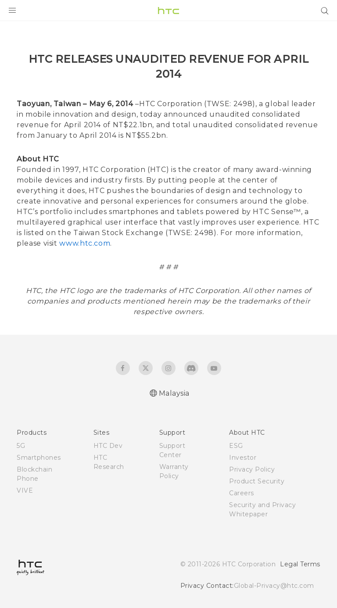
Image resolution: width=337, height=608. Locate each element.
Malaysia (174, 393)
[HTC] (168, 10)
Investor (242, 457)
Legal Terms (300, 564)
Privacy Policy (252, 469)
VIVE (25, 490)
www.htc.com (84, 243)
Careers (241, 493)
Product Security (256, 481)
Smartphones (39, 457)
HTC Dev (108, 446)
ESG (236, 446)
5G (21, 446)
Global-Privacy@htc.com (274, 586)
